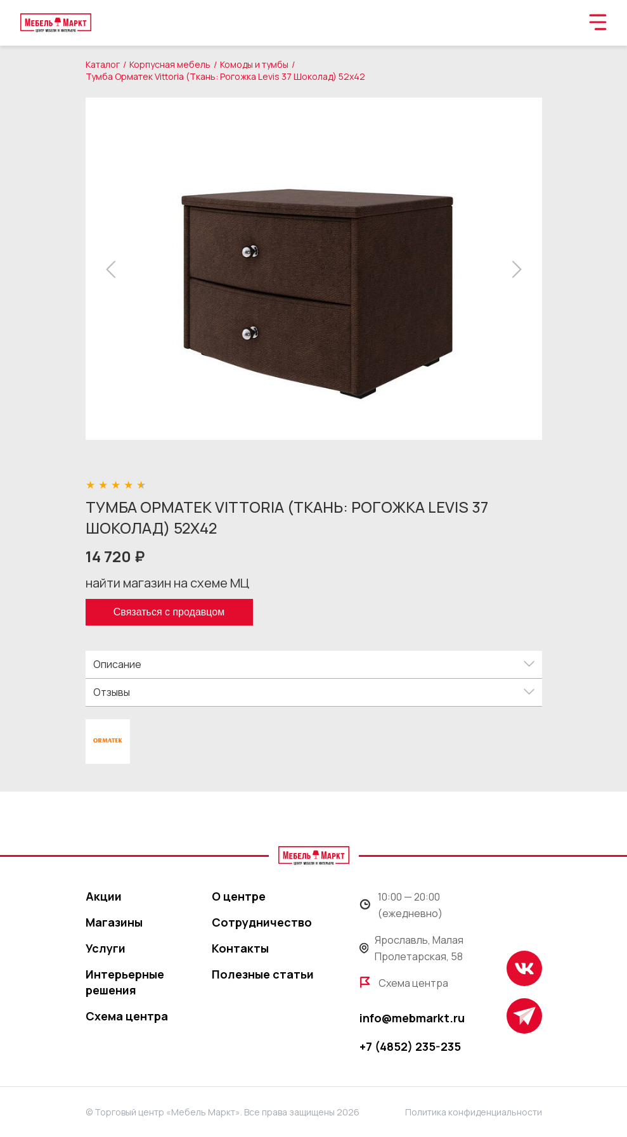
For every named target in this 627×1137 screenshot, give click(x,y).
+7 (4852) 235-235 (410, 1046)
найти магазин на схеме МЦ (167, 582)
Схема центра (127, 1016)
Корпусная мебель (169, 64)
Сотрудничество (262, 922)
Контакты (240, 948)
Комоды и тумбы (254, 64)
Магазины (114, 922)
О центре (239, 896)
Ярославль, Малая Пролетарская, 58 (411, 948)
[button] (114, 269)
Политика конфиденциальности (473, 1112)
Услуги (106, 948)
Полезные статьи (263, 974)
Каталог (103, 64)
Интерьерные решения (125, 982)
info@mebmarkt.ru (412, 1017)
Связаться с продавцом (168, 612)
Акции (104, 896)
